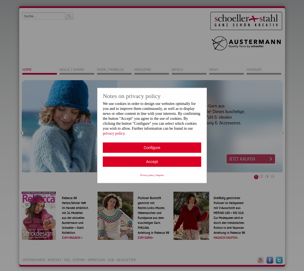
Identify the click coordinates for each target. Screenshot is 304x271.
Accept (152, 161)
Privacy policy (147, 175)
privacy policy (114, 133)
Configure (152, 147)
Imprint (160, 175)
